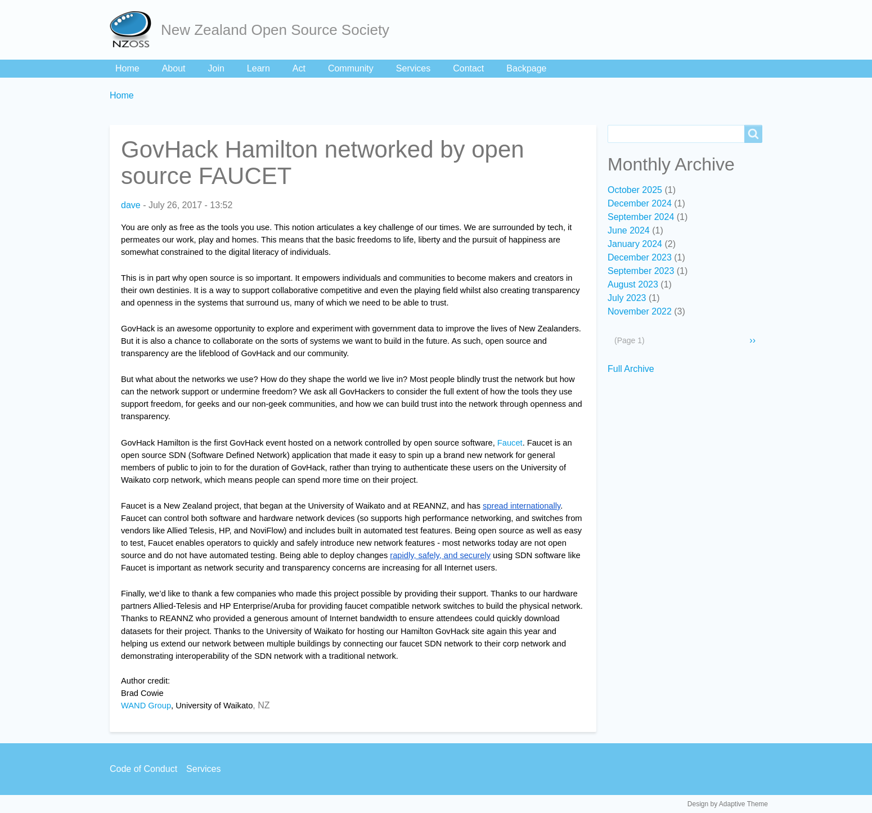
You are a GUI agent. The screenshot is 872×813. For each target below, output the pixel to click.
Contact (468, 68)
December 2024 (640, 203)
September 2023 (641, 271)
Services (413, 68)
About (174, 68)
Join (216, 68)
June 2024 (629, 230)
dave (131, 205)
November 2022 (640, 311)
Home (127, 68)
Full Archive (631, 369)
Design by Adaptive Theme (727, 804)
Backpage (526, 68)
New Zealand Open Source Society (275, 29)
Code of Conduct (143, 769)
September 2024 (641, 217)
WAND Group (146, 705)
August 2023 (633, 284)
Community (351, 68)
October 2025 (635, 190)
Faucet (510, 442)
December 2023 (640, 257)
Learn (258, 68)
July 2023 (627, 298)
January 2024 (635, 244)
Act (299, 68)
